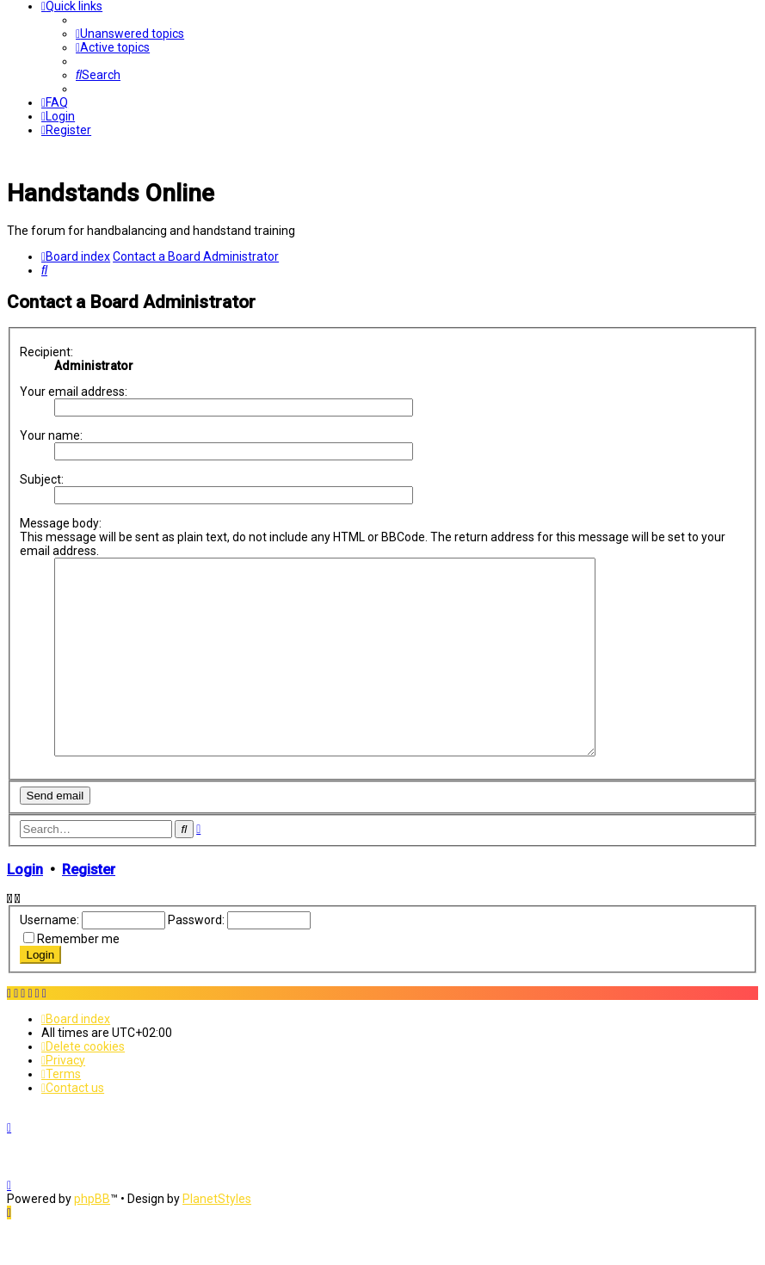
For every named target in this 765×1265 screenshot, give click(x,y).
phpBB (92, 1237)
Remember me (78, 977)
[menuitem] (130, 33)
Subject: (42, 479)
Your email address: (73, 391)
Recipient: (46, 352)
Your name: (51, 435)
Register (88, 908)
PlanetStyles (216, 1237)
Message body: (61, 523)
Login (25, 908)
